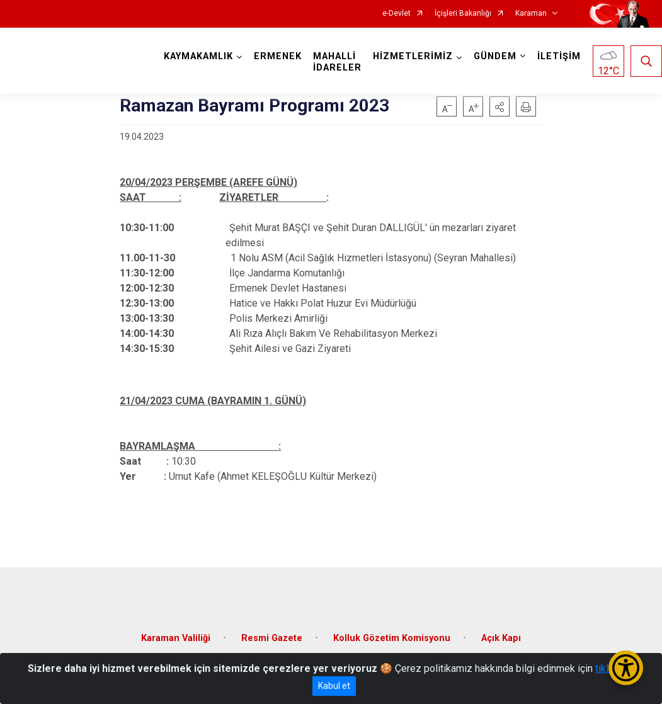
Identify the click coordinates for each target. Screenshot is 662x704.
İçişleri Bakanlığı (463, 13)
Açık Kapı (501, 638)
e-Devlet (396, 13)
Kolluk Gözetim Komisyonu (391, 638)
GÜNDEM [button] (495, 56)
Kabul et (334, 686)
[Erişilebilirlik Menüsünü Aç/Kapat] (625, 667)
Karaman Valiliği (175, 638)
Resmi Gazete (271, 638)
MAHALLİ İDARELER (337, 62)
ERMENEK (278, 56)
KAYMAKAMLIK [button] (198, 56)
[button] (499, 106)
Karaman (531, 13)
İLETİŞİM (559, 56)
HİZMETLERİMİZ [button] (413, 56)
